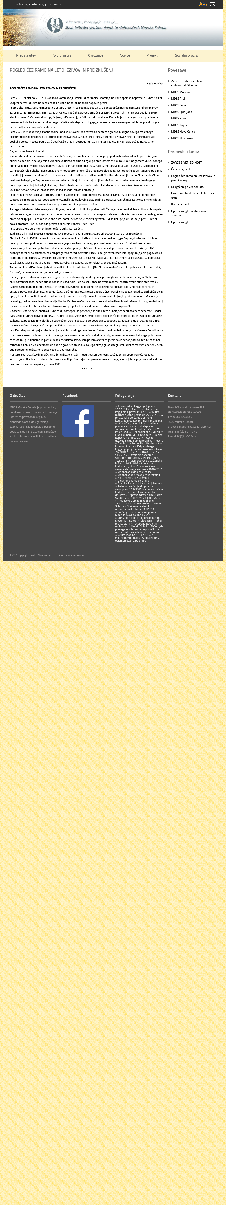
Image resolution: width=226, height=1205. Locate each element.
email (212, 4)
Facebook (70, 395)
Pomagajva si (180, 204)
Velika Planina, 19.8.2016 (132, 535)
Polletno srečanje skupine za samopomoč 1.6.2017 (134, 487)
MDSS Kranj (179, 118)
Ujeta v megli (179, 222)
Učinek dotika (151, 532)
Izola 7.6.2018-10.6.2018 (138, 450)
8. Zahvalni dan (140, 432)
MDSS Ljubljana (181, 112)
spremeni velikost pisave (203, 4)
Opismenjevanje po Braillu (133, 480)
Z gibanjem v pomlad (134, 536)
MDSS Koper (179, 125)
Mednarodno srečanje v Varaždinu (138, 475)
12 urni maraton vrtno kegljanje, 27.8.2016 (137, 413)
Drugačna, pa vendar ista (187, 187)
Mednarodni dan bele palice (134, 472)
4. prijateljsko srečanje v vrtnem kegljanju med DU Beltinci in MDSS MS (139, 417)
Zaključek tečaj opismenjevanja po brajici (137, 539)
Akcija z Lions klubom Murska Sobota (139, 433)
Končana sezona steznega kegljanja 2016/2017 (138, 467)
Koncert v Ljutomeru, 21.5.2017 (134, 464)
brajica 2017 (135, 438)
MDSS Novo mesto (183, 138)
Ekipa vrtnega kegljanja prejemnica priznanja (134, 447)
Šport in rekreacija (140, 521)
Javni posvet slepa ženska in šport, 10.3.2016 (138, 462)
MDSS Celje (178, 105)
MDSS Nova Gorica (183, 131)
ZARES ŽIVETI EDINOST (186, 162)
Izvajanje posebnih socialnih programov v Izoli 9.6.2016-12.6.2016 (137, 457)
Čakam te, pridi (180, 169)
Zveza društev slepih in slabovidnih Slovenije (186, 83)
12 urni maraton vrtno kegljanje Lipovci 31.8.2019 (136, 410)
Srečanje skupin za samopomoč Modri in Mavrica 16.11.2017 (136, 513)
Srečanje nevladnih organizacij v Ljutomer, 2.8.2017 (134, 507)
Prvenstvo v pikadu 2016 (144, 498)
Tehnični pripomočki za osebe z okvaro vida (137, 530)
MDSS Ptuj (178, 98)
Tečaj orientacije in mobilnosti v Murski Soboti (136, 524)
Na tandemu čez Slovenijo (133, 478)
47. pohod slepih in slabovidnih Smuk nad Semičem (134, 427)
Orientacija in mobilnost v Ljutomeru (139, 483)
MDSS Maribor (180, 92)
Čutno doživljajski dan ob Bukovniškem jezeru (139, 439)
